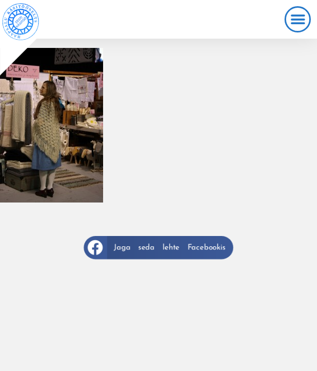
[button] (298, 19)
